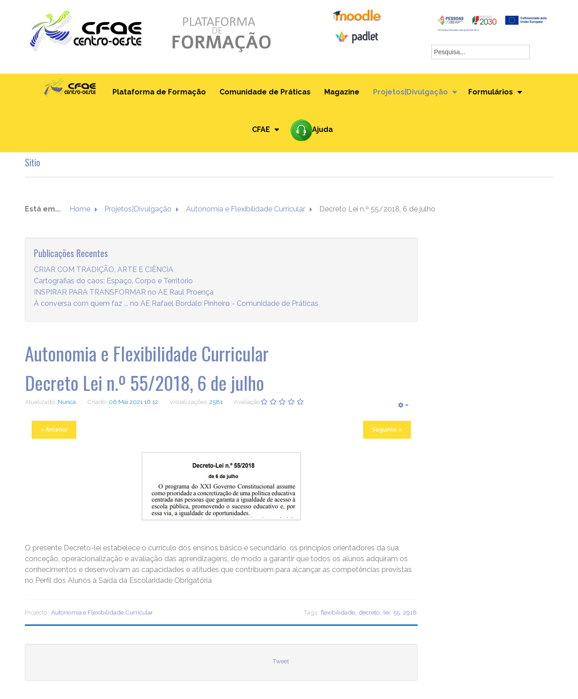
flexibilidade (338, 612)
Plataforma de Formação (159, 92)
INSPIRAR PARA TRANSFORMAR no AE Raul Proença (124, 292)
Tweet (280, 661)
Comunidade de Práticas (265, 92)
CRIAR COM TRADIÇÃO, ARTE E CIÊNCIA (103, 269)
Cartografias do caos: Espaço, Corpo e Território (113, 281)
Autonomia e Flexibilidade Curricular (245, 209)
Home (80, 209)
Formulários (490, 92)
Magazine (341, 92)
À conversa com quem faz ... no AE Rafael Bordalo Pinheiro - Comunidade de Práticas (176, 303)
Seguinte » (387, 430)
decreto (369, 612)
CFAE (261, 129)
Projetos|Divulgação (410, 92)
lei (386, 612)
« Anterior (54, 430)
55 (396, 612)
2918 (410, 612)
